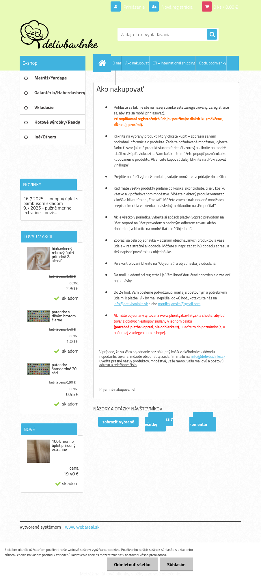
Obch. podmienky (212, 63)
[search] (212, 34)
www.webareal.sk (82, 526)
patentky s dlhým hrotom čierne (64, 316)
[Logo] (59, 34)
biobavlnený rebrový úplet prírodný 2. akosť (63, 255)
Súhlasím (176, 564)
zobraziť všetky (159, 422)
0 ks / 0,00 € (226, 6)
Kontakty (108, 78)
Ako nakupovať (137, 63)
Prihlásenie (134, 6)
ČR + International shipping (174, 63)
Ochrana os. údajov (134, 78)
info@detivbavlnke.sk (131, 304)
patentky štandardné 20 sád (64, 369)
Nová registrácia (177, 6)
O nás (117, 63)
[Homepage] (103, 63)
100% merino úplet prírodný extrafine (63, 445)
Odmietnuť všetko (132, 564)
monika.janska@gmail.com (179, 304)
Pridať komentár (201, 422)
